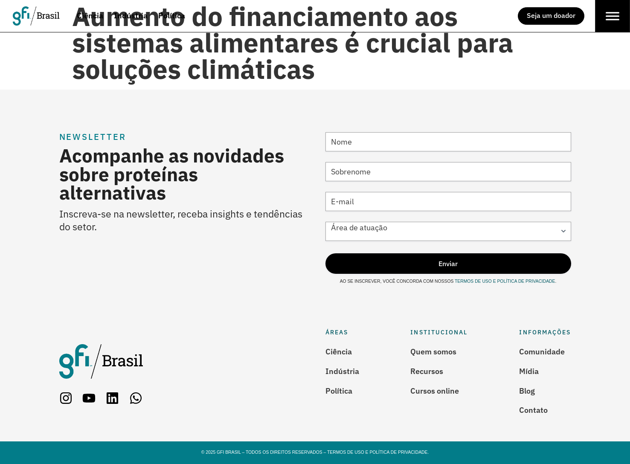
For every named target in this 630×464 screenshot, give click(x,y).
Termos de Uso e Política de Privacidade (504, 281)
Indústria (342, 371)
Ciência (338, 351)
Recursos (426, 371)
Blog (527, 391)
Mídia (529, 371)
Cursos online (434, 391)
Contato (533, 410)
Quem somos (433, 351)
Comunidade (542, 351)
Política (338, 391)
